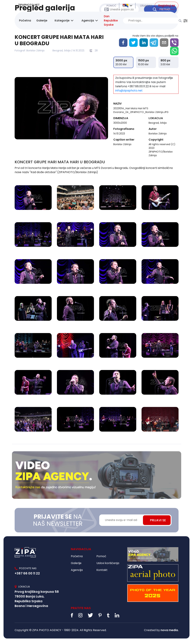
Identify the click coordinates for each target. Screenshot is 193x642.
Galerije (41, 20)
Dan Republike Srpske (111, 20)
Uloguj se (146, 6)
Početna (25, 20)
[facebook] (123, 42)
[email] (164, 42)
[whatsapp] (174, 51)
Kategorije (62, 20)
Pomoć (101, 556)
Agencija (87, 20)
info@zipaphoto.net (129, 90)
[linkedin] (143, 42)
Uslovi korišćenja (107, 563)
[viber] (174, 42)
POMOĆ (111, 5)
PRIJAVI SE (158, 520)
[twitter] (133, 42)
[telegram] (154, 42)
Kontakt (102, 570)
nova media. (170, 630)
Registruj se (166, 6)
